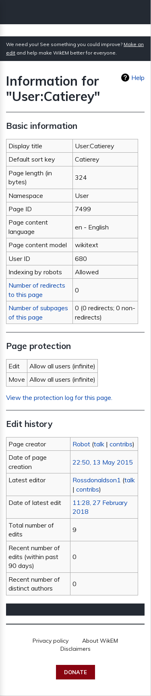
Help (138, 78)
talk (99, 444)
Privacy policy (50, 640)
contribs (121, 444)
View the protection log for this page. (59, 397)
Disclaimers (75, 648)
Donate (75, 672)
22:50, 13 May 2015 (102, 462)
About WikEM (100, 640)
